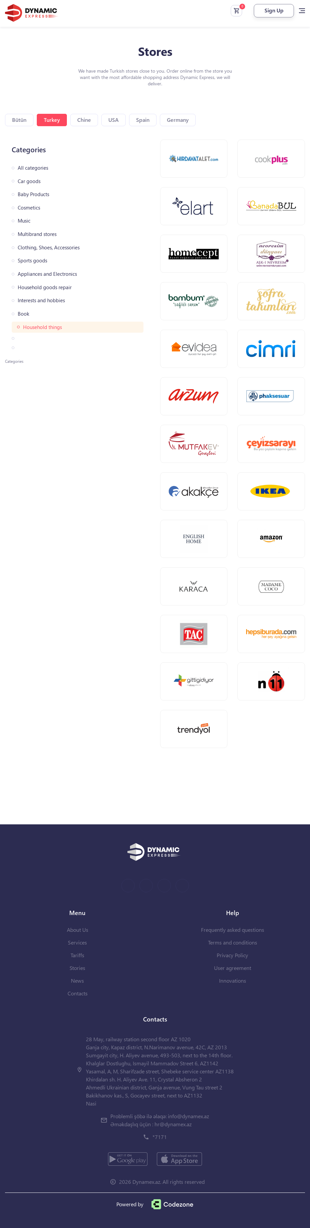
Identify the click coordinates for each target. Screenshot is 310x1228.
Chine (84, 119)
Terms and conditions (232, 942)
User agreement (232, 967)
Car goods (29, 181)
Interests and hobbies (41, 300)
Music (24, 221)
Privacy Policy (232, 955)
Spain (142, 119)
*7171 (159, 1136)
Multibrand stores (37, 234)
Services (77, 942)
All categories (33, 168)
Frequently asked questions (232, 929)
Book (23, 314)
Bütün (19, 119)
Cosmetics (29, 207)
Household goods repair (45, 287)
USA (113, 119)
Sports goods (32, 260)
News (77, 980)
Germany (178, 119)
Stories (77, 967)
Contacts (78, 993)
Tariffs (77, 955)
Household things (42, 327)
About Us (77, 929)
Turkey (52, 119)
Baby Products (33, 194)
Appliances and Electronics (47, 274)
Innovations (232, 980)
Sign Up (274, 10)
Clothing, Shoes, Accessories (49, 247)
